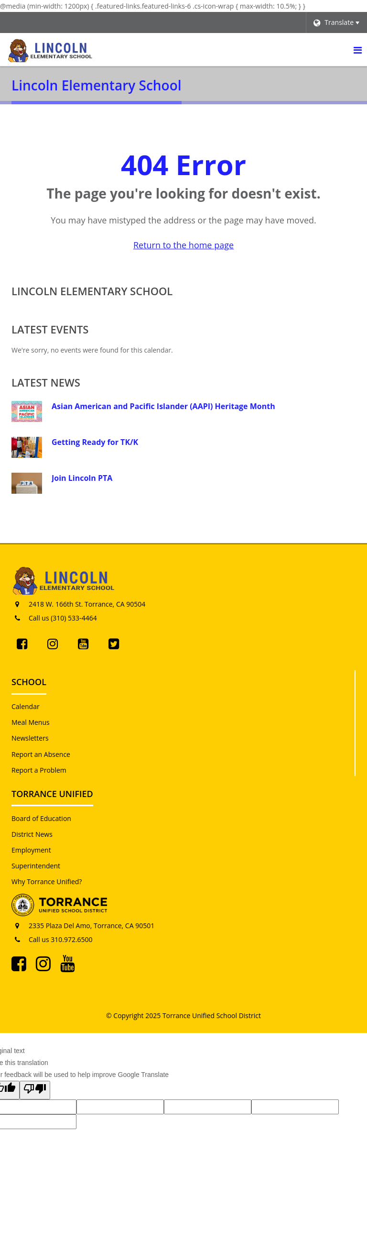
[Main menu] (357, 50)
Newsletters (30, 738)
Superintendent (35, 865)
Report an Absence (40, 754)
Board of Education (41, 818)
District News (32, 834)
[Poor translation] (35, 1090)
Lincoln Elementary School (92, 291)
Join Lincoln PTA (82, 478)
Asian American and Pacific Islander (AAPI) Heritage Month (163, 406)
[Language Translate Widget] (336, 22)
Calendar (25, 706)
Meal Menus (30, 722)
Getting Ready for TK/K (95, 442)
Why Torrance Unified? (46, 881)
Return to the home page (183, 245)
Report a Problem (38, 770)
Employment (31, 849)
